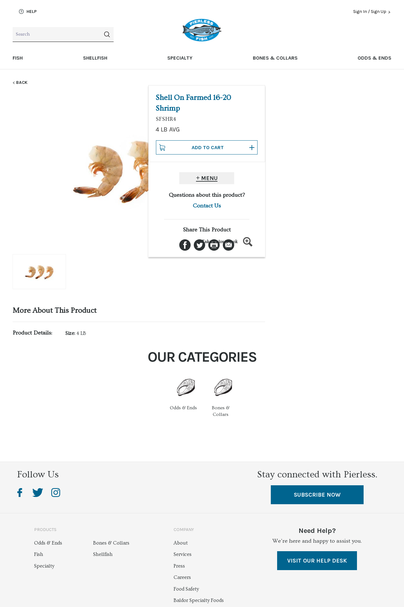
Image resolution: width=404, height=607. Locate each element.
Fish (18, 58)
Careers (182, 577)
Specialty (180, 58)
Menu (335, 178)
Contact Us (333, 205)
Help (28, 11)
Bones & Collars (275, 58)
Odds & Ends (374, 58)
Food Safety (186, 589)
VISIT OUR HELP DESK (317, 560)
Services (183, 554)
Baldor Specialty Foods (199, 600)
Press (179, 566)
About (181, 543)
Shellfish (95, 58)
